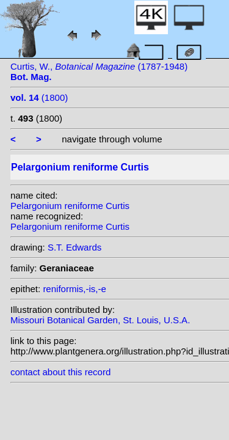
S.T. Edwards (74, 247)
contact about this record (60, 372)
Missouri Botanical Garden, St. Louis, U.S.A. (100, 320)
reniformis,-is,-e (74, 289)
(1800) (39, 97)
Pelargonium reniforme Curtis (69, 205)
